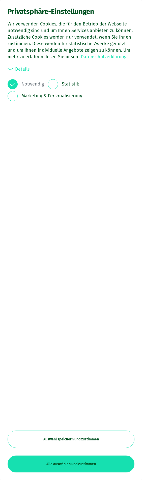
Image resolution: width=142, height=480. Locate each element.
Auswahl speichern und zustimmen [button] (71, 439)
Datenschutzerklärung (103, 57)
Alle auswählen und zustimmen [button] (71, 464)
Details (19, 69)
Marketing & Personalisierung (51, 96)
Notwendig (32, 84)
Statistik (70, 84)
